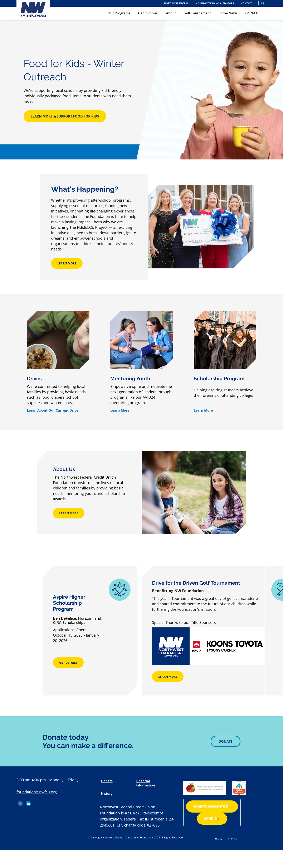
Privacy (218, 838)
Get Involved (148, 13)
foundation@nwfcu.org (36, 791)
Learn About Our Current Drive (52, 410)
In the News (228, 13)
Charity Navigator (212, 806)
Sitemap (232, 838)
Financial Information (145, 783)
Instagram (36, 802)
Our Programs (119, 13)
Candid (212, 818)
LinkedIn (28, 802)
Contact (246, 3)
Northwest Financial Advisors (215, 3)
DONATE (252, 13)
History (107, 793)
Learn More (66, 263)
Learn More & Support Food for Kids (65, 116)
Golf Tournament (197, 13)
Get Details (68, 663)
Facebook (21, 802)
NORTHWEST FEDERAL (176, 3)
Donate (226, 741)
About (171, 13)
